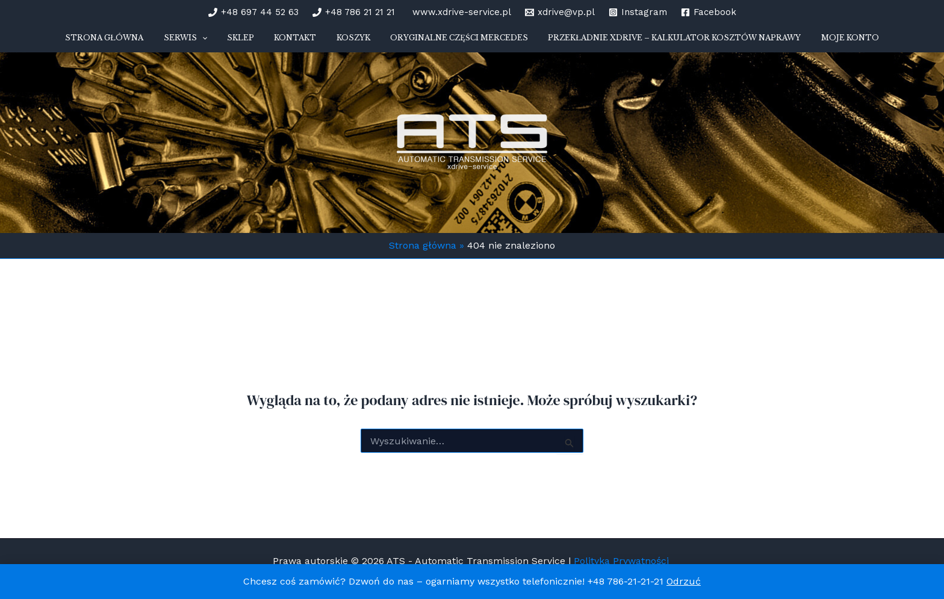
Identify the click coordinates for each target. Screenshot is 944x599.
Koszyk (349, 41)
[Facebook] (708, 12)
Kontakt (299, 41)
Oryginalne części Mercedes (447, 41)
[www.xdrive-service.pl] (460, 12)
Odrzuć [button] (683, 581)
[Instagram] (638, 12)
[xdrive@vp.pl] (560, 12)
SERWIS (205, 42)
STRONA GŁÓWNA (132, 41)
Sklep (252, 41)
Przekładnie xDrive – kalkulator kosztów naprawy (654, 41)
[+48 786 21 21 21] (354, 12)
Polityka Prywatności (623, 560)
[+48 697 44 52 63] (253, 12)
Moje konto (822, 41)
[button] (222, 42)
